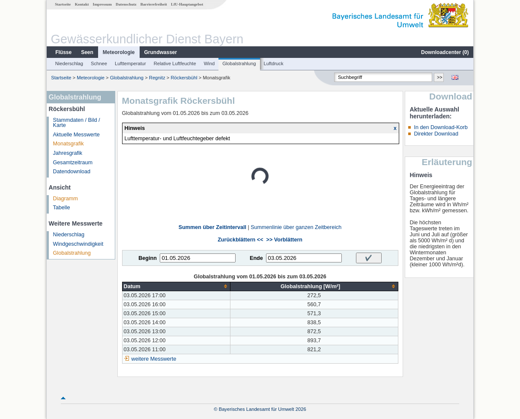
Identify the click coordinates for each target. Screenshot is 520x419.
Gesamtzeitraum (73, 163)
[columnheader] (176, 286)
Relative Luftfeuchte (175, 63)
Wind (209, 63)
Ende (256, 258)
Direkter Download (436, 134)
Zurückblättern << (240, 240)
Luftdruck (274, 63)
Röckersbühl (184, 77)
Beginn (147, 258)
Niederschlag (69, 63)
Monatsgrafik (68, 144)
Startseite (63, 4)
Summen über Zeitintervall (212, 227)
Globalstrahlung (239, 63)
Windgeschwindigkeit (78, 244)
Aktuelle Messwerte (76, 135)
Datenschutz (126, 4)
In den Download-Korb (440, 127)
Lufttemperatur (130, 63)
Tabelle (61, 208)
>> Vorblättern (284, 240)
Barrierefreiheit (153, 4)
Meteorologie (119, 52)
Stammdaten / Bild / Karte (76, 123)
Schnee (99, 63)
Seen (87, 52)
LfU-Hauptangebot (187, 4)
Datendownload (72, 172)
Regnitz (157, 77)
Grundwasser (160, 52)
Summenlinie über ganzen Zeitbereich (296, 227)
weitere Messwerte (153, 359)
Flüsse (63, 52)
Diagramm (65, 199)
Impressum (102, 4)
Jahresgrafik (68, 153)
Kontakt (82, 4)
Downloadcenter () (445, 52)
